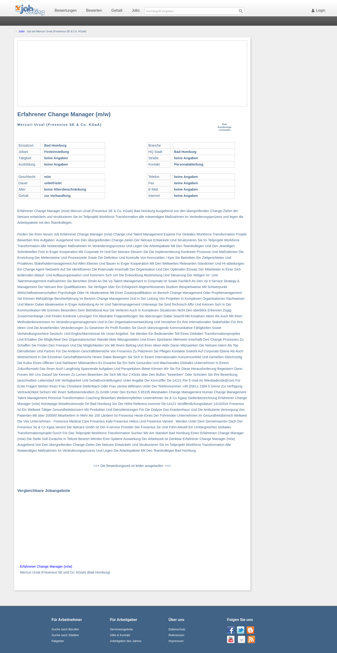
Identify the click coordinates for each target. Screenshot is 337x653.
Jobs (136, 10)
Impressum (175, 641)
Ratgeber (57, 641)
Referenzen (176, 635)
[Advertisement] (132, 73)
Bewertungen (66, 10)
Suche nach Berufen (65, 629)
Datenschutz (176, 629)
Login (319, 10)
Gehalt (116, 10)
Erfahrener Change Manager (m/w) (46, 566)
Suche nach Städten (65, 635)
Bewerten (94, 10)
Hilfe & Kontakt (120, 635)
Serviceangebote (121, 629)
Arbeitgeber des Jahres (125, 641)
